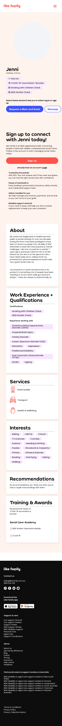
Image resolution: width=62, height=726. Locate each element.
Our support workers (13, 622)
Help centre (9, 662)
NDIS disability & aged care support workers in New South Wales (29, 677)
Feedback (8, 664)
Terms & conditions (12, 707)
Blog (5, 653)
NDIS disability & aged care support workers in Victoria (27, 681)
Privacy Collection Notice (15, 712)
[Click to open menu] (55, 6)
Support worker (10, 625)
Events (7, 655)
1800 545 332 (9, 583)
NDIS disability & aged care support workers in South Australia (30, 685)
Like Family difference (13, 650)
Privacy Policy (10, 710)
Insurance (8, 660)
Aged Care (8, 634)
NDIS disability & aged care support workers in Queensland (29, 683)
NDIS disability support (13, 629)
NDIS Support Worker (13, 627)
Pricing (7, 657)
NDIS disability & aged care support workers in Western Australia (28, 691)
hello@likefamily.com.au (14, 581)
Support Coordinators (13, 636)
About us (8, 648)
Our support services (13, 620)
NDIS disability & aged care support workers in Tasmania (28, 688)
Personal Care (10, 632)
